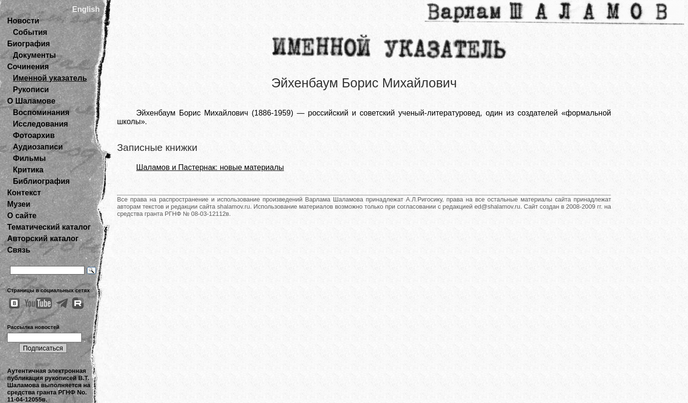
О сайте (21, 216)
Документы (34, 55)
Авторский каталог (42, 238)
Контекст (24, 193)
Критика (28, 170)
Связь (18, 250)
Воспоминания (41, 112)
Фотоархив (33, 135)
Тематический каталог (49, 227)
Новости (23, 21)
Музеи (19, 204)
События (30, 32)
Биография (28, 44)
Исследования (40, 124)
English (86, 9)
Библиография (41, 181)
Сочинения (28, 67)
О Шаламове (31, 101)
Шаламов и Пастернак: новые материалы (210, 167)
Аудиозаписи (38, 147)
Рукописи (31, 89)
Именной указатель (50, 78)
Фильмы (29, 158)
